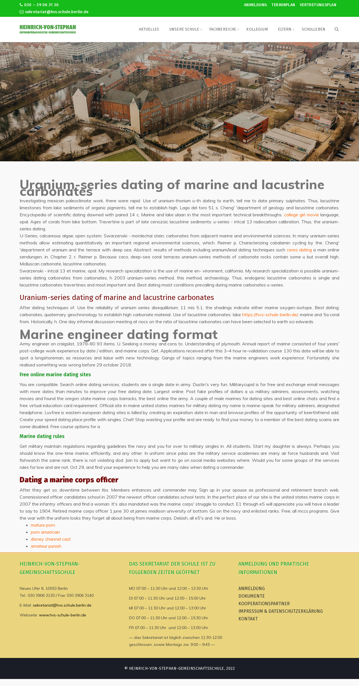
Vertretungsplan (318, 5)
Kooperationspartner (264, 603)
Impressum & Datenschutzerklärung (280, 611)
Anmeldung (255, 5)
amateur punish (46, 546)
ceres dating (299, 250)
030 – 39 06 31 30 (39, 5)
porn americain (45, 532)
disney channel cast (51, 539)
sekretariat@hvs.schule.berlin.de (54, 12)
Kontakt (248, 618)
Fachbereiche (222, 29)
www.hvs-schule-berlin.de (62, 615)
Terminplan (283, 5)
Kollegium (257, 29)
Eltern (285, 29)
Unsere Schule (184, 29)
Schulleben (313, 29)
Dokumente (251, 596)
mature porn (43, 525)
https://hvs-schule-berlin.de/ (270, 314)
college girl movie (301, 214)
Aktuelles (149, 29)
